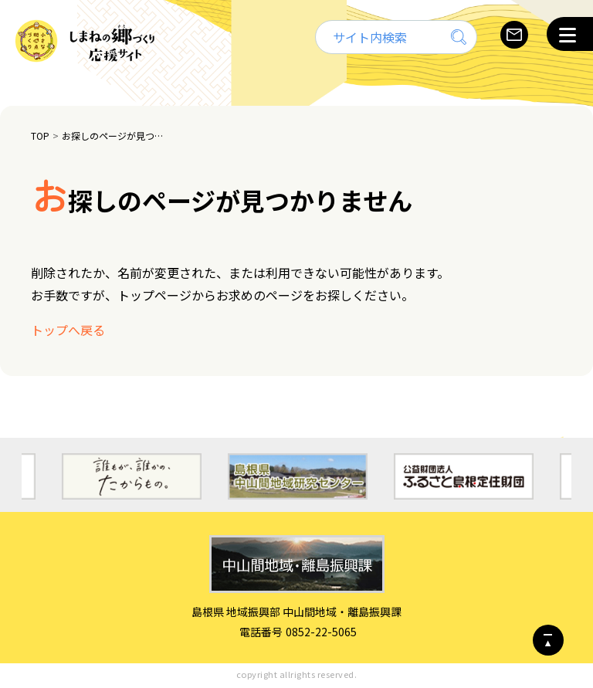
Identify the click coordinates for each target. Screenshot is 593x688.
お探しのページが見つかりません (115, 135)
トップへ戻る (68, 329)
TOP (40, 135)
